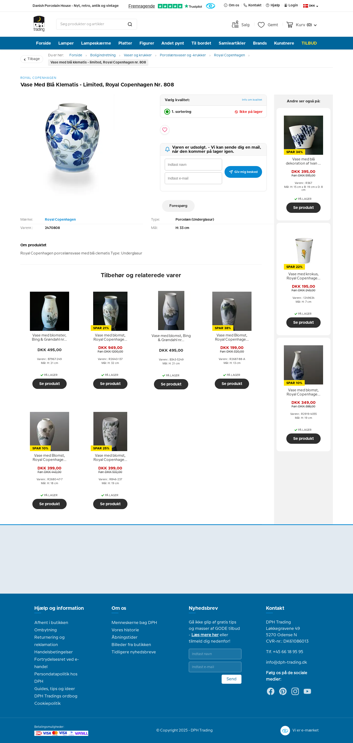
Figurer (146, 43)
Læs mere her (205, 635)
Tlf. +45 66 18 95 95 (284, 652)
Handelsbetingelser (53, 652)
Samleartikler (232, 43)
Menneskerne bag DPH (134, 623)
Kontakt (275, 608)
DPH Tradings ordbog (55, 696)
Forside (43, 43)
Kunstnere (284, 43)
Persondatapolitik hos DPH (55, 677)
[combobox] (96, 24)
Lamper (66, 43)
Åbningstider (125, 637)
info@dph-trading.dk (286, 662)
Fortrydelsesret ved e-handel (56, 663)
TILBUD (309, 43)
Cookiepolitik (47, 704)
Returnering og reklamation (49, 641)
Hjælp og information (59, 608)
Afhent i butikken (51, 623)
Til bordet (201, 43)
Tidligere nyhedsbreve (134, 652)
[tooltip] (49, 337)
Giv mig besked (243, 172)
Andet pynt (172, 43)
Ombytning (45, 630)
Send (232, 679)
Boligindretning (103, 55)
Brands (260, 43)
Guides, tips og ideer (54, 689)
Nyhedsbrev (203, 608)
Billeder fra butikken (131, 645)
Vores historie (125, 630)
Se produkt (49, 384)
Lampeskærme (96, 43)
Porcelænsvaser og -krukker (183, 55)
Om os (119, 608)
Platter (125, 43)
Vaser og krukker (138, 55)
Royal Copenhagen (229, 55)
